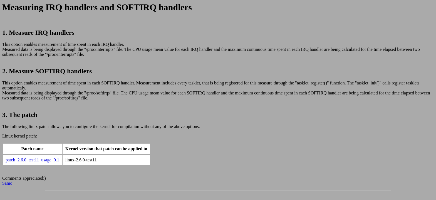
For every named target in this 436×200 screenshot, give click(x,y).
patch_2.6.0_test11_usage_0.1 (32, 160)
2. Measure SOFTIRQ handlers (47, 71)
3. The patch (20, 114)
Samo (7, 183)
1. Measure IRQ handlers (38, 32)
